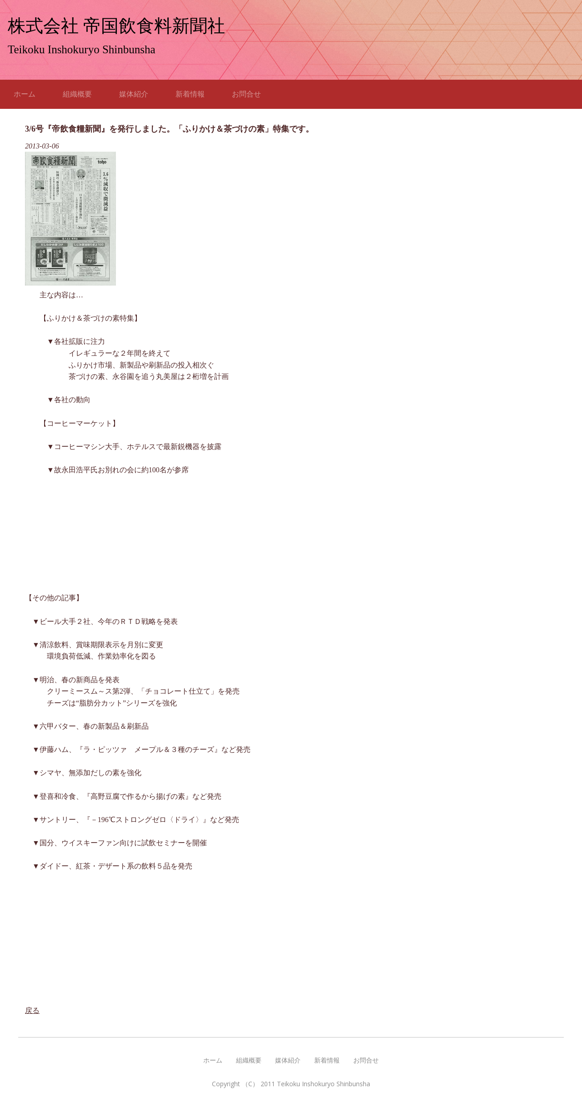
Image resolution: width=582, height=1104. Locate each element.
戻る (32, 1010)
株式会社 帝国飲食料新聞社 (116, 26)
